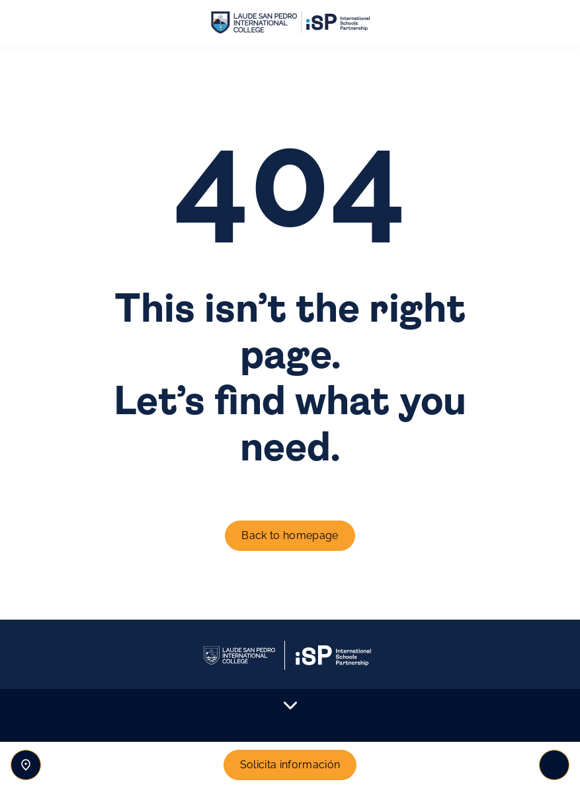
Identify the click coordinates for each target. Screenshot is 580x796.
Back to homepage (289, 535)
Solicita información (290, 764)
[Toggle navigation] (554, 765)
